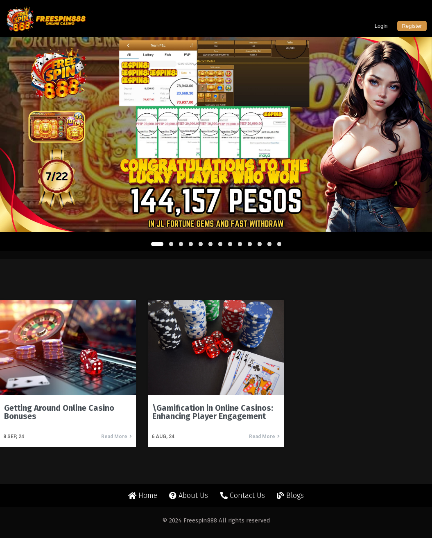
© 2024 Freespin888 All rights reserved (216, 520)
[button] (157, 244)
